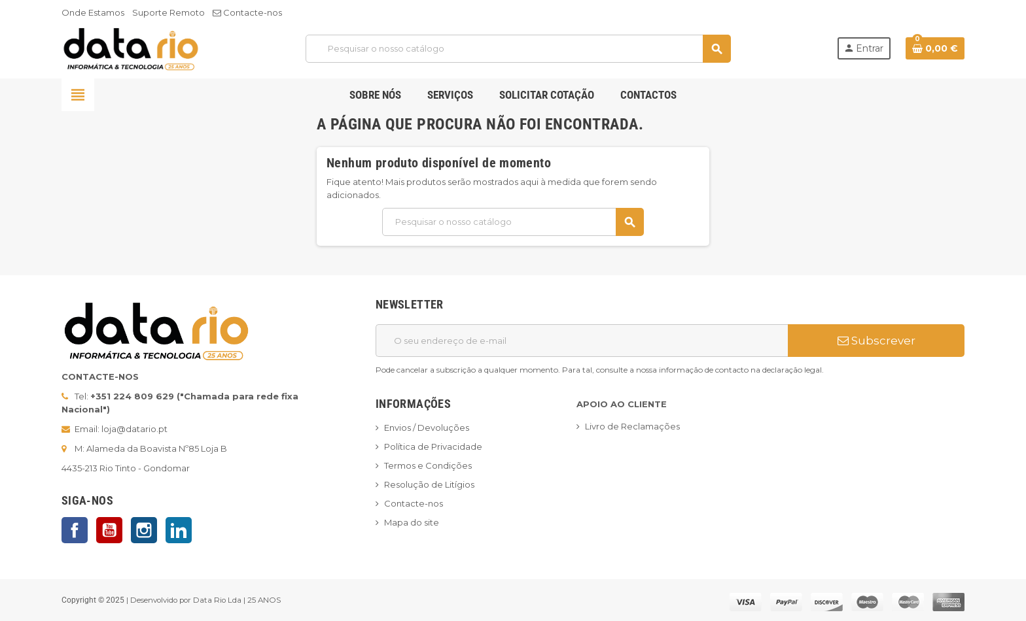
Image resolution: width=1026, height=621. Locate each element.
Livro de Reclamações (632, 426)
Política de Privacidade (433, 446)
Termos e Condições (428, 465)
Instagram (144, 530)
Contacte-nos (247, 12)
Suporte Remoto (168, 12)
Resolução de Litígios (429, 484)
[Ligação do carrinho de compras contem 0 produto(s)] (935, 48)
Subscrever (876, 340)
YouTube (109, 530)
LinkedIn (179, 530)
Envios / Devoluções (426, 427)
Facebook (75, 530)
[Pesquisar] (518, 49)
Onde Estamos (93, 12)
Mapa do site (411, 522)
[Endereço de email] (582, 340)
